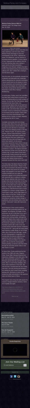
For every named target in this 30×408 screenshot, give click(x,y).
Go (25, 373)
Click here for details (7, 327)
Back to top (15, 300)
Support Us (15, 380)
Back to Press (24, 24)
